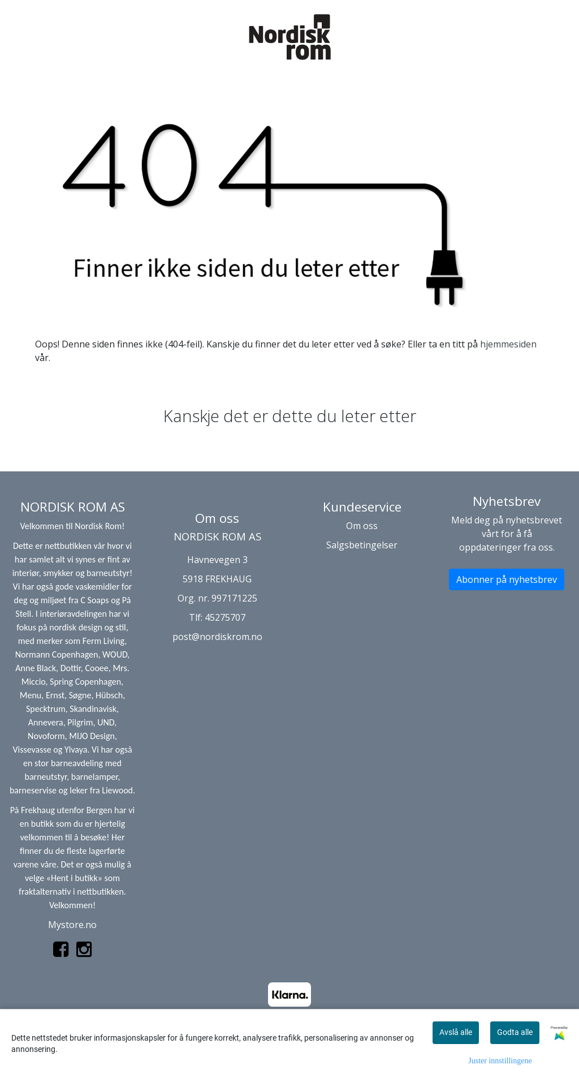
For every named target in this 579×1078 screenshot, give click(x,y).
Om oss (362, 525)
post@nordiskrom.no (217, 636)
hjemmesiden (508, 344)
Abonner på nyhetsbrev (506, 579)
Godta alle (515, 1032)
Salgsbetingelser (361, 545)
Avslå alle (455, 1032)
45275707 (225, 617)
